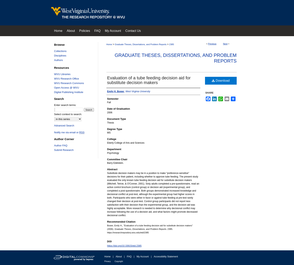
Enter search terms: (65, 105)
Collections (60, 51)
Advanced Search (64, 125)
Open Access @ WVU (66, 87)
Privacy (107, 261)
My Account (143, 256)
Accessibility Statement (166, 256)
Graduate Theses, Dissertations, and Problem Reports (141, 44)
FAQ (129, 256)
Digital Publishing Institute (68, 92)
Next (225, 44)
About (119, 256)
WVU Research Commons (69, 83)
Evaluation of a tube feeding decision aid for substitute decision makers (149, 80)
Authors (58, 60)
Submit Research (64, 150)
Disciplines (60, 55)
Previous (212, 44)
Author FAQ (60, 145)
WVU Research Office (66, 78)
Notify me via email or (69, 132)
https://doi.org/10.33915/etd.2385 (124, 245)
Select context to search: (68, 114)
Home (109, 44)
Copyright (119, 261)
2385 (171, 44)
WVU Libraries (62, 74)
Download (221, 80)
